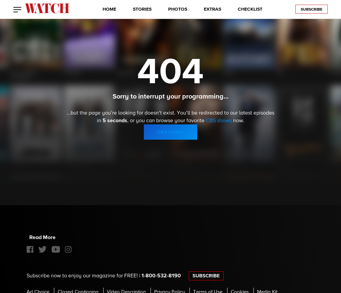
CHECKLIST (250, 9)
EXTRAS (212, 9)
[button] (17, 10)
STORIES (142, 9)
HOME (109, 9)
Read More (42, 237)
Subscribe (311, 10)
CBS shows (219, 121)
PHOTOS (177, 9)
